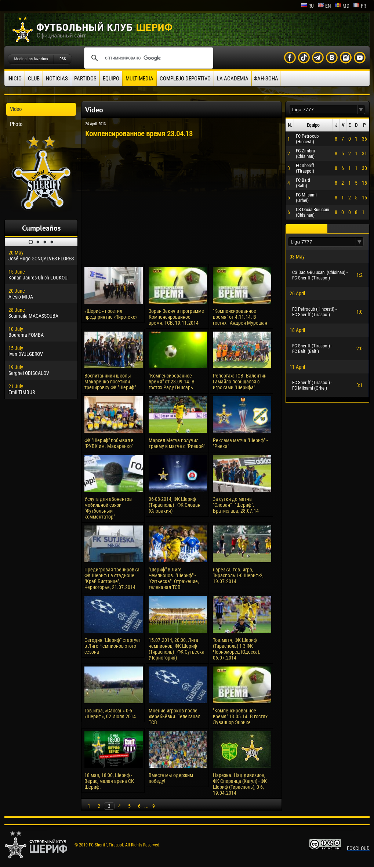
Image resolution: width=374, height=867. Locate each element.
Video (16, 109)
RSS (62, 59)
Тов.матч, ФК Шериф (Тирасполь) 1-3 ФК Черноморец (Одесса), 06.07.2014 (236, 649)
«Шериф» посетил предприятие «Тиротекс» (110, 314)
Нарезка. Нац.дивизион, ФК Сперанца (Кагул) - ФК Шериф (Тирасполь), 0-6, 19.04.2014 (240, 784)
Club (34, 78)
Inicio (14, 78)
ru (307, 6)
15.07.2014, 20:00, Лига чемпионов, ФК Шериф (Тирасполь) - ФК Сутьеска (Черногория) (176, 649)
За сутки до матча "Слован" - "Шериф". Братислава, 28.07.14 (236, 505)
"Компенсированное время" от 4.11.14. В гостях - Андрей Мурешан (240, 317)
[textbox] (323, 109)
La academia (232, 78)
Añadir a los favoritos (31, 59)
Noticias (57, 78)
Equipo (111, 78)
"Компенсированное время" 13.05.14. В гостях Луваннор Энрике (240, 716)
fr (359, 6)
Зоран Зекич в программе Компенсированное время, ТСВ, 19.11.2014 (176, 317)
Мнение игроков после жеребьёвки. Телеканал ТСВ (174, 716)
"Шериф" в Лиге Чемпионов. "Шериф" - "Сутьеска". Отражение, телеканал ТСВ (174, 578)
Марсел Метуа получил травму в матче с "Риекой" (177, 443)
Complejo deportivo (185, 78)
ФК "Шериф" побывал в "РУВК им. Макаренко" (109, 443)
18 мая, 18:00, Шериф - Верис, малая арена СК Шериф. (109, 781)
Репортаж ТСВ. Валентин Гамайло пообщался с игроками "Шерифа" (239, 381)
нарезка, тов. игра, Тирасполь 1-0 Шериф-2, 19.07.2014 (238, 575)
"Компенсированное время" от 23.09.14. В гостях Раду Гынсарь (172, 381)
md (342, 6)
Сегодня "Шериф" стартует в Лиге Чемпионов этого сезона (112, 646)
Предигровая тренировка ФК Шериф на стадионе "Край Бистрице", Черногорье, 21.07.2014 (111, 578)
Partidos (85, 78)
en (324, 6)
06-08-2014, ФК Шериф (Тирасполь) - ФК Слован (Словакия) (174, 505)
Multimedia (139, 78)
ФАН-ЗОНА (266, 78)
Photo (16, 124)
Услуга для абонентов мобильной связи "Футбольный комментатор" (108, 508)
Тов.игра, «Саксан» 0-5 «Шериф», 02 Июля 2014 (110, 713)
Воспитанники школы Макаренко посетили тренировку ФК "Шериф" (110, 381)
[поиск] (147, 58)
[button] (361, 109)
